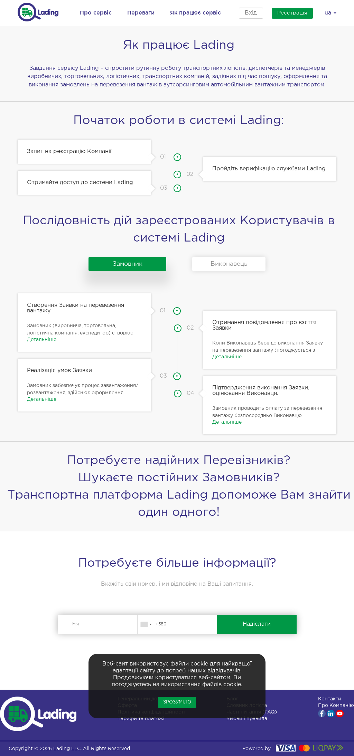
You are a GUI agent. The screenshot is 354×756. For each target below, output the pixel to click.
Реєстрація (289, 13)
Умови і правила (246, 719)
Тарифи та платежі (141, 719)
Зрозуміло (177, 702)
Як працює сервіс (195, 12)
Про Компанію (336, 705)
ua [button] (330, 13)
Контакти (329, 699)
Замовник (125, 264)
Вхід (248, 13)
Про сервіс (96, 12)
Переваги (141, 12)
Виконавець (229, 264)
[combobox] (146, 624)
